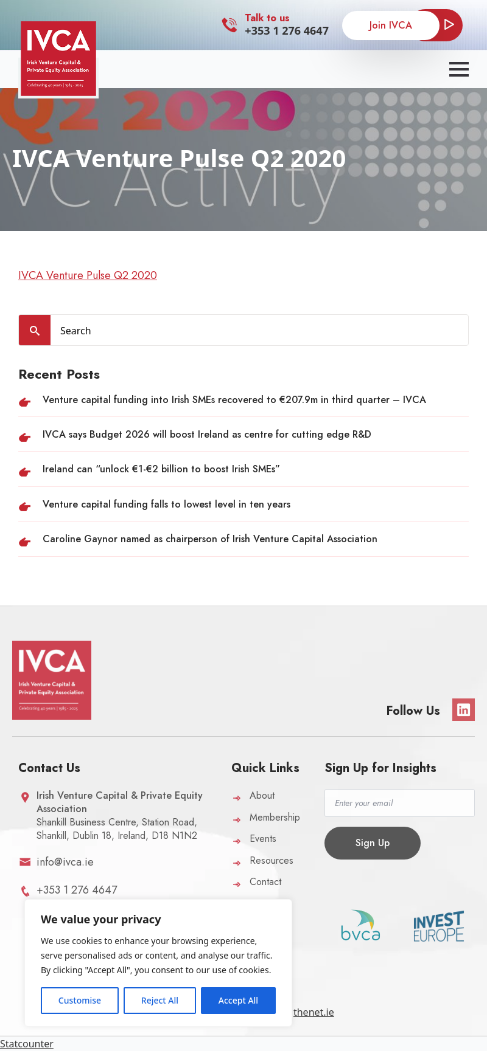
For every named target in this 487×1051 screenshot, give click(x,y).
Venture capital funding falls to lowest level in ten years (166, 504)
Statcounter (27, 1043)
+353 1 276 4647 (287, 30)
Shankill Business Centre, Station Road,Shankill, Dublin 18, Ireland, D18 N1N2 (120, 815)
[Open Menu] (459, 69)
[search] (35, 330)
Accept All (238, 1000)
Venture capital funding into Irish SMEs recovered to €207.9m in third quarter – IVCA (234, 400)
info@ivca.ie (65, 862)
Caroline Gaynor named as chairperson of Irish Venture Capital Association (210, 539)
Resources (271, 860)
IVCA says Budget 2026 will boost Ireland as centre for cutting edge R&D (207, 434)
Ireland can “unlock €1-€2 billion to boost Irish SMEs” (161, 469)
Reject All (159, 1000)
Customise (79, 1000)
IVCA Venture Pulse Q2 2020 (87, 275)
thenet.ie (313, 1012)
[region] (158, 963)
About (262, 795)
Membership (275, 817)
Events (263, 839)
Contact (265, 882)
